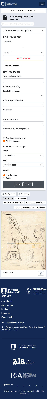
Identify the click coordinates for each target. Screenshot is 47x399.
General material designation (16, 128)
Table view (21, 198)
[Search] (23, 42)
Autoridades (6, 301)
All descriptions (12, 141)
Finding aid (7, 110)
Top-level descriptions (16, 138)
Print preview (9, 194)
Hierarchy (23, 194)
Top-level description (12, 76)
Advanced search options (17, 30)
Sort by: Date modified (13, 202)
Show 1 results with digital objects (30, 208)
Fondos (4, 309)
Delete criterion (23, 58)
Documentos (7, 305)
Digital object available (13, 100)
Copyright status (10, 119)
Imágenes (5, 313)
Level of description (11, 91)
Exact (8, 178)
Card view (7, 198)
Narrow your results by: (23, 10)
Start (5, 151)
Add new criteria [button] (12, 66)
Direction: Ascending (34, 202)
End (4, 160)
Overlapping (11, 175)
